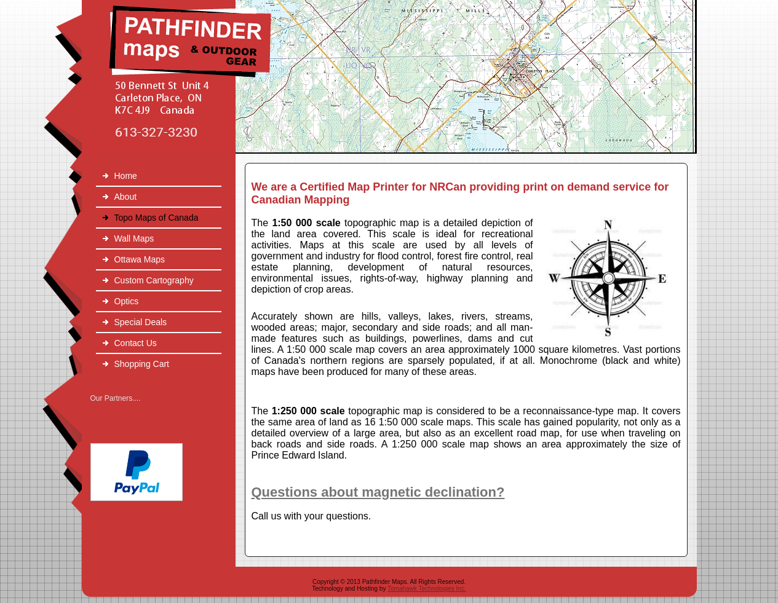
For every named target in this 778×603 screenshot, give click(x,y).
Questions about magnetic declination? (378, 492)
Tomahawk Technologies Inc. (426, 588)
